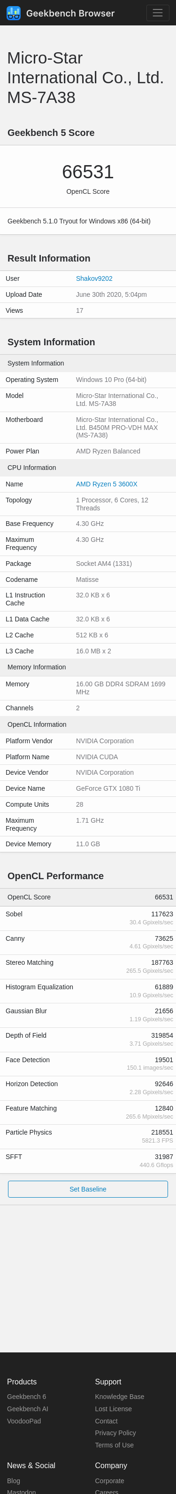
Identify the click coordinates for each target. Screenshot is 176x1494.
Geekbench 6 (26, 1396)
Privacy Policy (115, 1433)
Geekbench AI (27, 1409)
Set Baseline (88, 1189)
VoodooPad (24, 1421)
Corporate (109, 1481)
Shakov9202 (94, 278)
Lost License (113, 1409)
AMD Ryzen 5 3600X (107, 484)
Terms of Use (114, 1445)
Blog (13, 1481)
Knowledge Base (120, 1396)
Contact (106, 1421)
